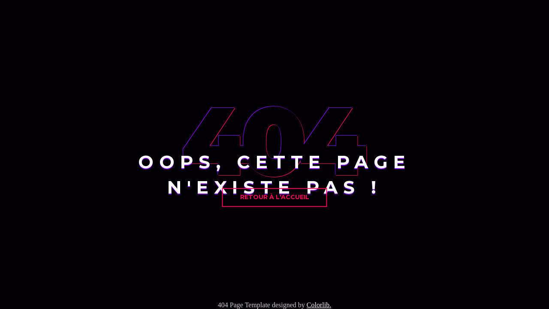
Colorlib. (319, 305)
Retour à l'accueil (274, 197)
